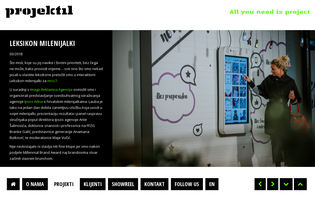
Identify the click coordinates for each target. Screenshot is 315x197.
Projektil (39, 12)
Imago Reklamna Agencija (51, 89)
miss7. (52, 80)
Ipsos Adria (33, 101)
